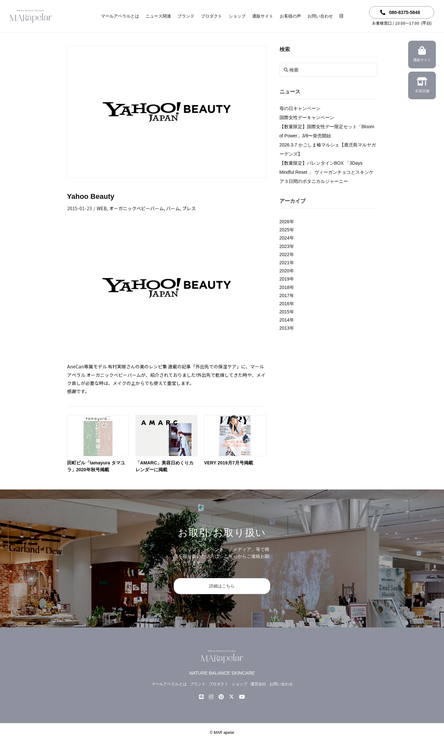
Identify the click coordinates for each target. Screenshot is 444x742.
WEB (102, 208)
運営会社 (258, 684)
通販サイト (262, 16)
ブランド (186, 16)
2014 (284, 320)
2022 (284, 254)
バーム (173, 208)
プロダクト (211, 16)
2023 (284, 246)
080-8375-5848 (400, 12)
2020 (284, 270)
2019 (284, 279)
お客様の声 (290, 16)
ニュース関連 (158, 16)
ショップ (237, 16)
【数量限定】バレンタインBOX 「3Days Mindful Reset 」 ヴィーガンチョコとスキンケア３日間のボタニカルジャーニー (326, 172)
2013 (284, 328)
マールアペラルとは (120, 16)
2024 (284, 237)
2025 (284, 229)
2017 (284, 295)
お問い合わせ (320, 16)
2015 (284, 311)
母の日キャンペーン (300, 108)
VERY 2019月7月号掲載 (228, 462)
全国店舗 (422, 86)
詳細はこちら (222, 586)
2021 (284, 262)
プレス (189, 208)
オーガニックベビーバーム (136, 208)
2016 (284, 303)
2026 (284, 221)
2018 (284, 287)
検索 (284, 49)
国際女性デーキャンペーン (306, 117)
